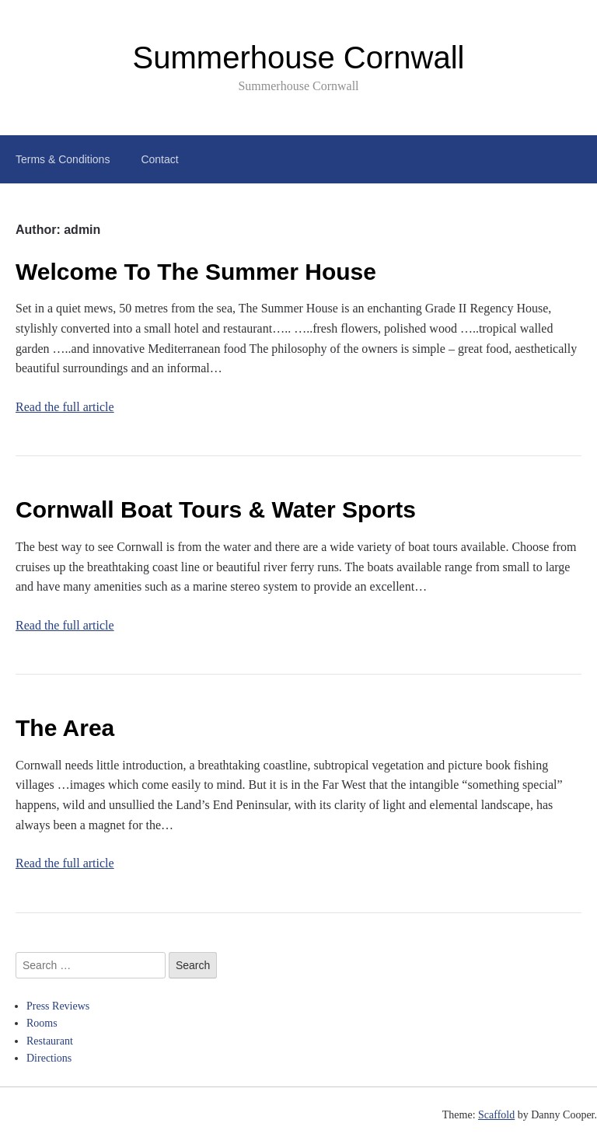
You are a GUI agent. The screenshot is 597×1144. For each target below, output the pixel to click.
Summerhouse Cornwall (299, 57)
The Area (65, 728)
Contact (159, 159)
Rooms (42, 1023)
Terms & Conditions (63, 159)
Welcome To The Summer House (196, 271)
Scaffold (496, 1115)
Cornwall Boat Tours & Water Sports (216, 509)
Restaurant (49, 1041)
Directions (49, 1058)
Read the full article (65, 406)
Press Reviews (57, 1006)
